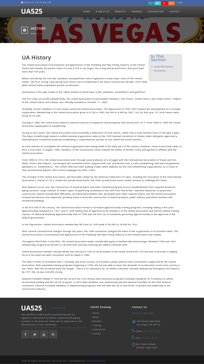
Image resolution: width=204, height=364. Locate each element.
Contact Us (28, 2)
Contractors (155, 11)
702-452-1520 (152, 331)
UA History (160, 70)
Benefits (120, 11)
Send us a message (143, 313)
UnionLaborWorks (95, 360)
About (96, 317)
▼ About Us (102, 11)
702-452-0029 (149, 337)
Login (180, 2)
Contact (174, 11)
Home (86, 11)
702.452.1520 (44, 2)
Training (136, 11)
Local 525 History (163, 66)
